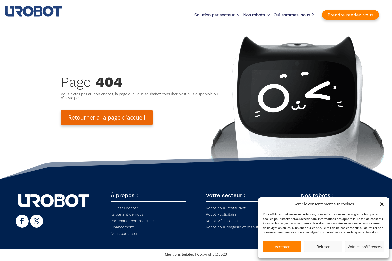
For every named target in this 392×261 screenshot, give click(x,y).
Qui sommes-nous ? (294, 14)
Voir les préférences (365, 246)
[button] (382, 204)
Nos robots (254, 14)
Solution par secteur (214, 14)
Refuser (323, 246)
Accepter (282, 246)
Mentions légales (179, 255)
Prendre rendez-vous (351, 14)
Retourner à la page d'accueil (108, 117)
